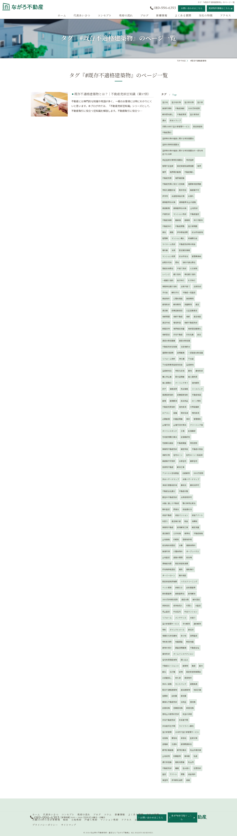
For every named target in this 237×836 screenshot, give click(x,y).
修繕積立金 (192, 238)
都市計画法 (181, 750)
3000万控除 (198, 473)
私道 (195, 756)
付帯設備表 (194, 407)
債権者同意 (167, 563)
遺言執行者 (176, 521)
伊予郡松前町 (177, 780)
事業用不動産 (167, 527)
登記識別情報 (184, 250)
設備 (175, 413)
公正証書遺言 (191, 310)
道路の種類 (178, 557)
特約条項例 (167, 641)
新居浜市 (166, 328)
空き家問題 (192, 226)
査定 (164, 774)
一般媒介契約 (167, 280)
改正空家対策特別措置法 (172, 160)
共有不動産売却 (168, 720)
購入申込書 (167, 376)
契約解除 (195, 382)
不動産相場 (167, 220)
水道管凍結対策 (178, 196)
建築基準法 (179, 593)
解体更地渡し (167, 114)
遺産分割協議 (184, 340)
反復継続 (191, 431)
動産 (193, 665)
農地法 (183, 485)
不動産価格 (198, 533)
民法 (199, 334)
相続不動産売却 (190, 322)
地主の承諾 (187, 714)
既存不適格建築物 (169, 689)
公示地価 (177, 533)
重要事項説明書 (194, 184)
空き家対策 (189, 102)
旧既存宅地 (167, 262)
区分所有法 (183, 256)
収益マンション (181, 515)
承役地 (183, 738)
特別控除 (193, 443)
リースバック (197, 389)
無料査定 (166, 509)
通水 (164, 120)
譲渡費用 (190, 298)
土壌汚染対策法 (179, 425)
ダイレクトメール (177, 629)
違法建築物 (185, 689)
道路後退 (193, 684)
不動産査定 (194, 214)
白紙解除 (186, 473)
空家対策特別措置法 (170, 144)
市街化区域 (179, 370)
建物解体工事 (182, 527)
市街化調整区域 (168, 190)
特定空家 (190, 160)
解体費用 (177, 304)
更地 (177, 262)
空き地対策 (176, 102)
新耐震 (183, 696)
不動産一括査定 (189, 292)
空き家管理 (167, 732)
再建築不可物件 (168, 461)
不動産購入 (189, 172)
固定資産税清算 (181, 563)
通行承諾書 (167, 762)
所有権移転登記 (168, 569)
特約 (164, 629)
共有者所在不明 (168, 726)
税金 (186, 521)
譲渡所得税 (167, 108)
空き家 (200, 102)
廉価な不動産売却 (169, 702)
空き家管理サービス (170, 623)
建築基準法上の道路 (187, 202)
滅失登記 (196, 599)
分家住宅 (182, 461)
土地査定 (166, 557)
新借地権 (190, 708)
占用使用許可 (186, 497)
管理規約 (197, 419)
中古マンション (190, 611)
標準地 (187, 533)
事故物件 (166, 298)
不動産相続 (179, 108)
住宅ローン (177, 455)
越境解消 (173, 400)
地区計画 (197, 689)
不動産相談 (196, 394)
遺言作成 (166, 322)
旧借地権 (166, 708)
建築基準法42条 (169, 202)
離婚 (177, 768)
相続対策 (166, 455)
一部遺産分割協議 (195, 352)
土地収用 (166, 756)
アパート (173, 774)
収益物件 (191, 774)
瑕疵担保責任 (167, 268)
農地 (190, 370)
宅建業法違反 (167, 443)
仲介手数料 (198, 220)
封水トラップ (175, 120)
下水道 (191, 358)
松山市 (191, 762)
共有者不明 (183, 720)
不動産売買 (167, 178)
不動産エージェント (170, 665)
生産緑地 (190, 364)
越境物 (185, 665)
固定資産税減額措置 (185, 166)
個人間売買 (192, 376)
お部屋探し (167, 678)
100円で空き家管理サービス (187, 732)
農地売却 (199, 370)
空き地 (165, 102)
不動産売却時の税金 (187, 244)
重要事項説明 (167, 352)
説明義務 (180, 352)
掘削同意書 (179, 762)
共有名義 (190, 334)
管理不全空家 (167, 166)
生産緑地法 (167, 370)
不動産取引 (167, 132)
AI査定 (198, 605)
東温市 (165, 780)
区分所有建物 (197, 232)
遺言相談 (197, 316)
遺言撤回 (166, 533)
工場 (182, 431)
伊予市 (165, 196)
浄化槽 (182, 358)
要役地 (174, 738)
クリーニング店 (196, 425)
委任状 (191, 629)
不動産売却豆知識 (169, 346)
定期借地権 (178, 708)
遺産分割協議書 (168, 340)
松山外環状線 (195, 750)
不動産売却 (167, 768)
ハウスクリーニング (189, 581)
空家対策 (193, 738)
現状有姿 (184, 413)
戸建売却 (166, 214)
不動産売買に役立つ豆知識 (173, 184)
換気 (164, 232)
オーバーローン (168, 575)
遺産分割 (185, 599)
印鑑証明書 (178, 419)
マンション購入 (178, 238)
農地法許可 (194, 485)
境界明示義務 (175, 172)
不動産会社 (194, 647)
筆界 (164, 172)
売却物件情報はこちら (219, 8)
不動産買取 (179, 226)
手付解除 (186, 623)
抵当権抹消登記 (168, 545)
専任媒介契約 (189, 274)
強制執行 (190, 569)
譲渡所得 (166, 551)
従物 (180, 671)
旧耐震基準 (190, 587)
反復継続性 (185, 437)
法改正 (183, 702)
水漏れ (191, 196)
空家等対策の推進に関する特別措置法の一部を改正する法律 (182, 152)
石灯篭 (172, 671)
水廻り (193, 617)
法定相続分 (185, 346)
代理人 (189, 605)
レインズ (166, 274)
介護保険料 (178, 551)
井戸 (164, 389)
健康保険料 (190, 545)
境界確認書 (179, 178)
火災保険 (193, 268)
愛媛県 (187, 220)
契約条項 (182, 407)
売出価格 (184, 389)
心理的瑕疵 (178, 298)
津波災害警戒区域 (169, 485)
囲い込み (184, 659)
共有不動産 (178, 334)
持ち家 (178, 678)
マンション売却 (179, 214)
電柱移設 (177, 322)
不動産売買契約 (168, 407)
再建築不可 (194, 190)
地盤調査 (179, 641)
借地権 (193, 702)
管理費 (165, 238)
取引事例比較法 (189, 503)
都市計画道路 (167, 750)
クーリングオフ (181, 382)
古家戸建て (185, 286)
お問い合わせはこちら (191, 8)
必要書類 (166, 419)
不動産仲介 (167, 226)
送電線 (165, 744)
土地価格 (166, 539)
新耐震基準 (167, 593)
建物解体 (191, 593)
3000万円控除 (194, 108)
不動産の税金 (197, 449)
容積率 (165, 696)
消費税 (194, 521)
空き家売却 (194, 114)
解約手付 (175, 292)
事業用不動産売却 (169, 449)
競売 (181, 569)
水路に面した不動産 (170, 503)
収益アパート (197, 515)
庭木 (201, 665)
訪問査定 (193, 635)
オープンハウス (192, 551)
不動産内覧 (183, 491)
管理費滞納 (196, 256)
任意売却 (197, 768)
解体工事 (180, 467)
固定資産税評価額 (169, 581)
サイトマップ (68, 824)
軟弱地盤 (190, 641)
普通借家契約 (167, 394)
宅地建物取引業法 (169, 437)
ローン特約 (196, 400)
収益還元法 (187, 509)
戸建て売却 (181, 268)
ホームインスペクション (183, 653)
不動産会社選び (168, 491)
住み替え (186, 768)
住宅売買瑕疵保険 (169, 659)
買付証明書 (179, 376)
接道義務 (166, 208)
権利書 (165, 250)
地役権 (165, 738)
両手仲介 (180, 280)
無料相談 (182, 575)
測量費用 (188, 304)
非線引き (179, 587)
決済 (173, 250)
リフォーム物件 (168, 358)
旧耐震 (174, 696)
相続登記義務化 (194, 328)
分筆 (181, 545)
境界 (199, 166)
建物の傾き (167, 647)
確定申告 (184, 449)
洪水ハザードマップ (170, 479)
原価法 (176, 509)
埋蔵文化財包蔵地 (169, 635)
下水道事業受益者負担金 (172, 364)
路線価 (178, 220)
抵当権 (189, 557)
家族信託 (166, 605)
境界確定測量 (178, 328)
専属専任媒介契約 (169, 286)
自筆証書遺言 (177, 310)
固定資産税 (197, 126)
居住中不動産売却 (169, 497)
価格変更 (173, 389)
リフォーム (167, 617)
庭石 (164, 671)
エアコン (166, 413)
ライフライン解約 (186, 726)
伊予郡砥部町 (182, 232)
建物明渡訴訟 (186, 744)
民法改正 (184, 400)
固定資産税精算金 (193, 671)
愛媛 (188, 780)
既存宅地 (182, 190)
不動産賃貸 (181, 114)
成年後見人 (178, 605)
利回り (165, 521)
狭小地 (183, 635)
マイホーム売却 (168, 244)
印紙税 (176, 539)
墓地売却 (166, 653)
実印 (188, 419)
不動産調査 (181, 443)
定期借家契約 (182, 394)
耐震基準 (177, 756)
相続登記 (166, 334)
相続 (188, 316)
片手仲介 (191, 280)
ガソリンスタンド (169, 431)
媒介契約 (177, 274)
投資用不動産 (167, 467)
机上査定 (166, 611)
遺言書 (165, 310)
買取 (182, 774)
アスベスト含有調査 (170, 473)
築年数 (187, 756)
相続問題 (166, 316)
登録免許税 (187, 539)
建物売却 (166, 304)
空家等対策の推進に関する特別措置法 (178, 138)
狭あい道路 (167, 684)
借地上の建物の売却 (170, 714)
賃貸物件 (188, 678)
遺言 (197, 304)
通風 (171, 232)
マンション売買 (168, 256)
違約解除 (197, 623)
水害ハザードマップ (191, 479)
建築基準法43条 (180, 208)
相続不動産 (178, 316)
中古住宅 (177, 611)
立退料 (174, 744)
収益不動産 (167, 515)
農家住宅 (193, 461)
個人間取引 (167, 382)
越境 (164, 400)
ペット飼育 (167, 587)
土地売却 (194, 208)
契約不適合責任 (189, 262)
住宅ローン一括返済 (194, 455)
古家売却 (197, 286)
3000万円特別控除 (170, 599)
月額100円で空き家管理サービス (176, 126)
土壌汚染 (166, 425)
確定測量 (195, 527)
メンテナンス (180, 617)
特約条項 (195, 413)
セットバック (180, 684)
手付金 (165, 292)
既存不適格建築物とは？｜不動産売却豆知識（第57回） (112, 94)
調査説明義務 (180, 647)
